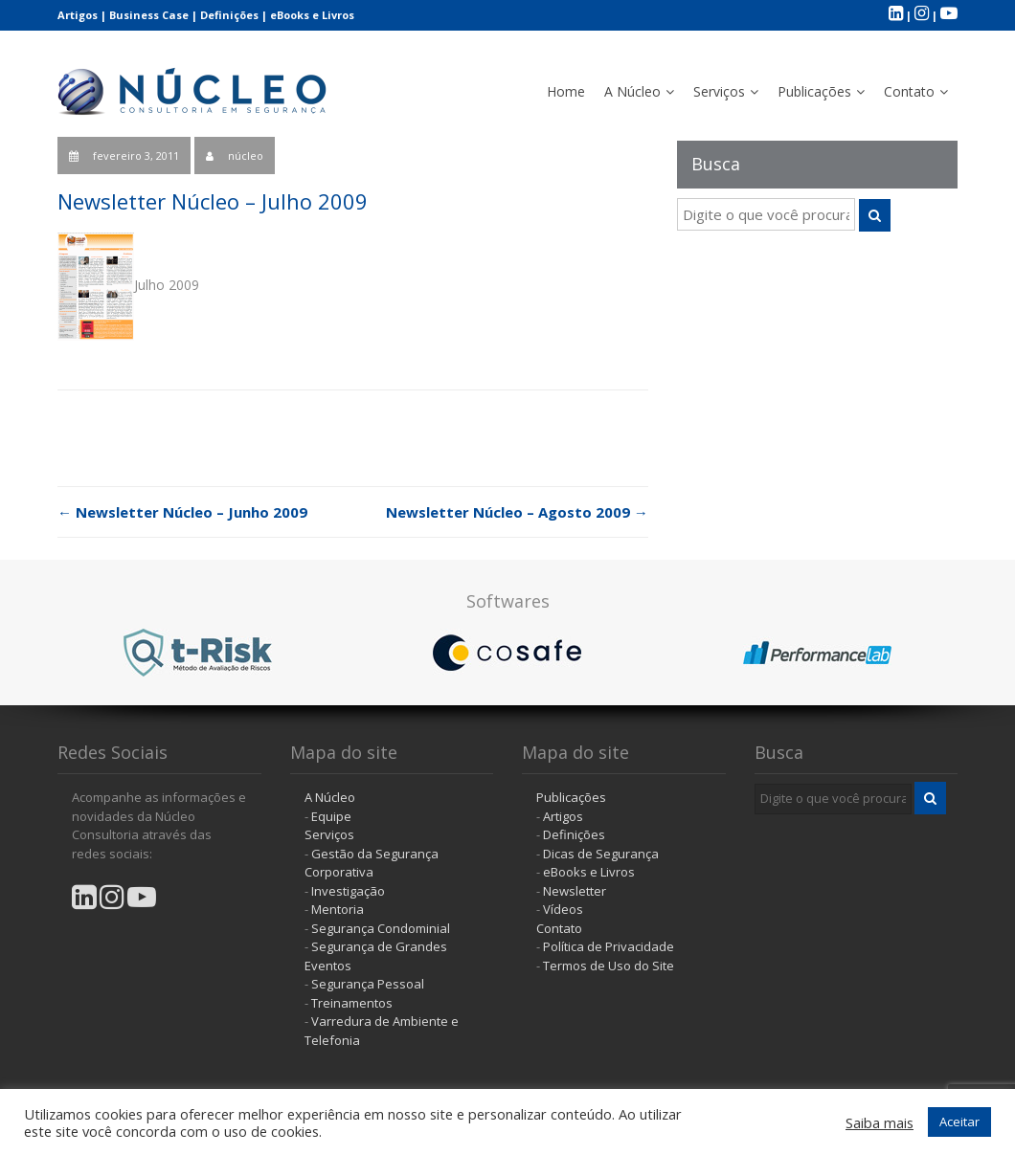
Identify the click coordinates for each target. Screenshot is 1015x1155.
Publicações (814, 91)
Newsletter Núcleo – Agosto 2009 (517, 512)
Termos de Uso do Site (608, 965)
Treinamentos (352, 1002)
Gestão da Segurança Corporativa (371, 863)
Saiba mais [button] (880, 1122)
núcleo (245, 155)
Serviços (719, 91)
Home (566, 91)
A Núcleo (632, 91)
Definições (229, 15)
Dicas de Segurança (601, 853)
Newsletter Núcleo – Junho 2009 (182, 512)
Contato (909, 91)
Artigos (77, 15)
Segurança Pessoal (367, 983)
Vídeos (563, 909)
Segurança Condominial (380, 928)
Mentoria (337, 909)
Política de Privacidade (608, 946)
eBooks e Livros (312, 15)
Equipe (331, 816)
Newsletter (574, 891)
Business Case (149, 15)
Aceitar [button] (959, 1121)
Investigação (348, 891)
